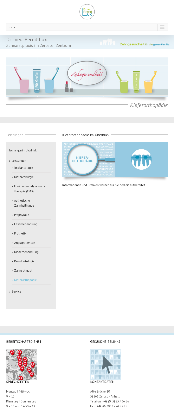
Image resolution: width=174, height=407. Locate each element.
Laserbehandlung (25, 224)
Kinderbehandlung (26, 252)
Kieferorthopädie (25, 280)
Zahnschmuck (23, 271)
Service (16, 291)
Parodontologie (24, 261)
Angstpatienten (24, 243)
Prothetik (20, 233)
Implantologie (23, 168)
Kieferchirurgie (24, 177)
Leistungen (19, 161)
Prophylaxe (21, 215)
